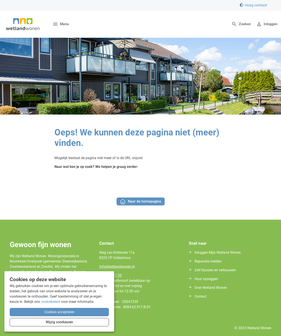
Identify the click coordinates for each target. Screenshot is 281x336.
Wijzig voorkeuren (59, 322)
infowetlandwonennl (117, 266)
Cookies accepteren (59, 312)
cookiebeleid (50, 302)
